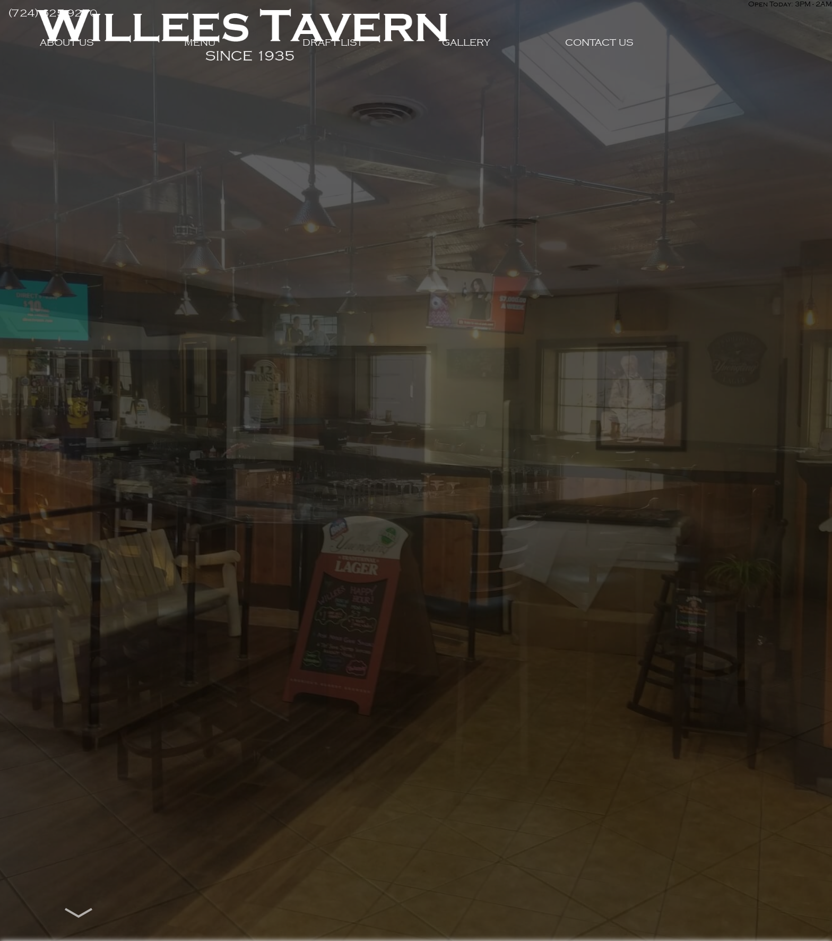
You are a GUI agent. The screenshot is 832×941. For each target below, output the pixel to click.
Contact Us (682, 97)
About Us (150, 97)
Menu (283, 97)
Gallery (549, 97)
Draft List (416, 97)
